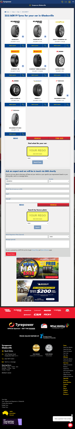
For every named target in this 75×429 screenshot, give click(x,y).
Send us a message (10, 362)
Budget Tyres (5, 405)
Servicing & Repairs (68, 370)
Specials (65, 378)
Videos (65, 392)
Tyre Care (65, 353)
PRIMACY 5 (37, 98)
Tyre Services (66, 372)
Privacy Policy (35, 250)
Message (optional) (10, 239)
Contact (65, 380)
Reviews (65, 394)
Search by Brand (67, 351)
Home (7, 12)
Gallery (65, 390)
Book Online (67, 382)
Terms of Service (45, 250)
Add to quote (12, 45)
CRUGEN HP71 (15, 39)
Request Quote (11, 254)
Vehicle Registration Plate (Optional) (15, 234)
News (65, 388)
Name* (7, 184)
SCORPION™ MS (15, 69)
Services (65, 363)
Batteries (65, 366)
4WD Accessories (67, 365)
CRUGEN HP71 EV (37, 39)
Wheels (65, 357)
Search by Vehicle (67, 347)
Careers (65, 384)
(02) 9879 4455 (9, 359)
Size (7, 179)
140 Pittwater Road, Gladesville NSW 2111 (11, 355)
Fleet (64, 386)
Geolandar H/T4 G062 (15, 128)
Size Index (4, 399)
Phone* (14, 189)
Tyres (65, 345)
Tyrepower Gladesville (37, 5)
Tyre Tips (65, 355)
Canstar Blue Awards (7, 403)
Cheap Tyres (5, 407)
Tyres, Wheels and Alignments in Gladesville (13, 401)
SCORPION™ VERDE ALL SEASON (37, 69)
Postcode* (8, 199)
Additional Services (68, 376)
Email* (7, 194)
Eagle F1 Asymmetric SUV (60, 39)
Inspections (66, 368)
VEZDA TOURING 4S (15, 98)
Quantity (51, 179)
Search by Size (67, 349)
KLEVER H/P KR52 (59, 69)
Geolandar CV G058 (59, 98)
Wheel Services (67, 374)
